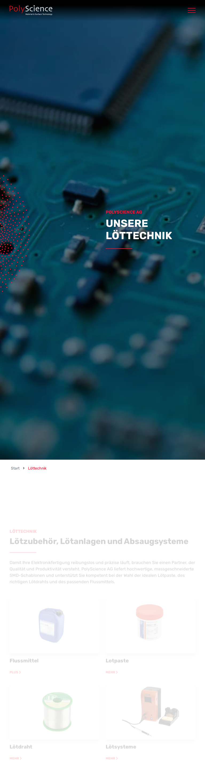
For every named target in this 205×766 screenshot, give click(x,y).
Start (15, 468)
